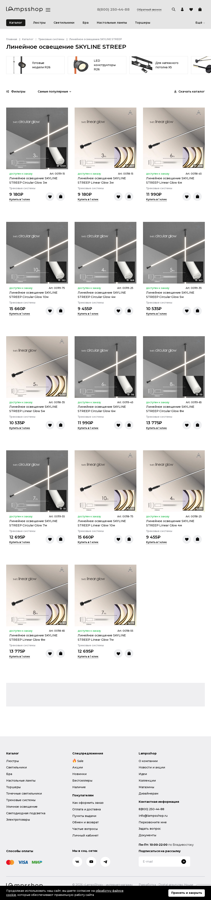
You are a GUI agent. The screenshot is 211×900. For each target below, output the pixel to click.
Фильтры (15, 91)
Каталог (15, 22)
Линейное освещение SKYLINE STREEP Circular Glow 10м (33, 295)
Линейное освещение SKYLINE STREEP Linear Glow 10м (102, 523)
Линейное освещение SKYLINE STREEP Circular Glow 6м (102, 409)
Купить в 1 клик (19, 199)
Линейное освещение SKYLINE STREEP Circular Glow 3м (33, 180)
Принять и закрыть (186, 893)
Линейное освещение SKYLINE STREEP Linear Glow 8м (33, 638)
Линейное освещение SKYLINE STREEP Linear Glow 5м (33, 409)
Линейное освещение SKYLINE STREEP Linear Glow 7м (102, 638)
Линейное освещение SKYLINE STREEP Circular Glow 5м (170, 295)
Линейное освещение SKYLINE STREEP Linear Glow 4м (170, 523)
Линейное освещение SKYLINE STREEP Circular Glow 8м (170, 409)
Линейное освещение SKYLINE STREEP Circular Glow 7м (33, 523)
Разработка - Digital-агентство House (166, 885)
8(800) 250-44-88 (113, 10)
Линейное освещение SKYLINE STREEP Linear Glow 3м (102, 180)
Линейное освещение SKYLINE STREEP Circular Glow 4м (102, 295)
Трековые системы (51, 39)
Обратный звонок (149, 9)
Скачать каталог (189, 91)
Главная (11, 39)
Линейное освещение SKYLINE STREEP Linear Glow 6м (170, 180)
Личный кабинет (85, 835)
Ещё (200, 22)
